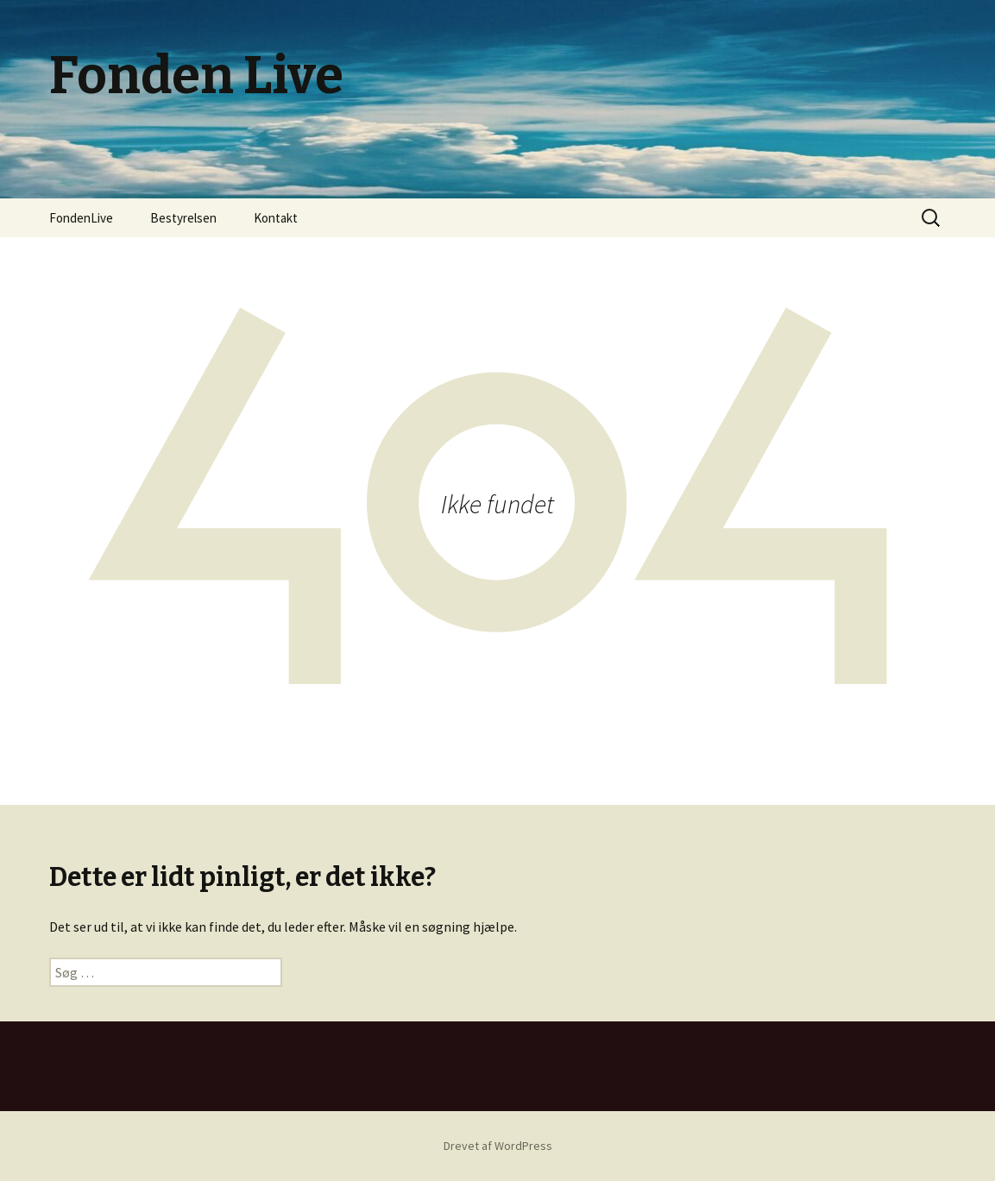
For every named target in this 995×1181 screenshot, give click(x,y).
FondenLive (81, 218)
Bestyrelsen (183, 218)
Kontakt (276, 218)
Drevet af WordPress (498, 1145)
